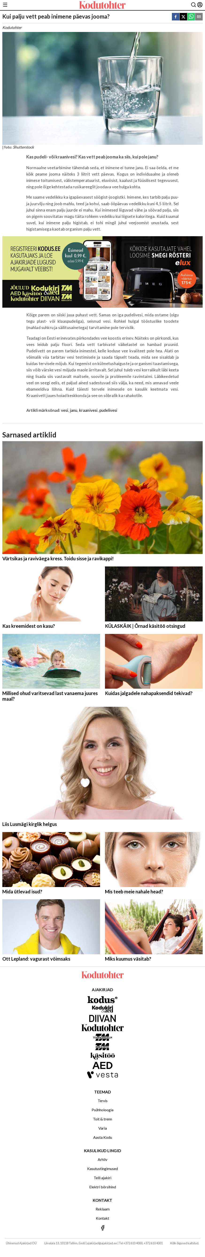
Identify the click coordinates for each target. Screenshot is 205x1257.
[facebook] (175, 17)
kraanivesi (88, 410)
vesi (64, 410)
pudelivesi (108, 410)
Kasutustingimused (102, 1168)
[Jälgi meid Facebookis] (102, 1228)
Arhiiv (102, 1159)
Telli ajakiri (102, 1177)
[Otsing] (193, 5)
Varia (102, 1128)
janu (73, 410)
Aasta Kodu (102, 1137)
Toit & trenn (102, 1119)
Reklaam (103, 1209)
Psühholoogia (102, 1110)
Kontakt (102, 1218)
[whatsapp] (191, 17)
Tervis (103, 1100)
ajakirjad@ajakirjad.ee (102, 1243)
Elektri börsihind (102, 1187)
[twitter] (183, 17)
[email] (199, 17)
